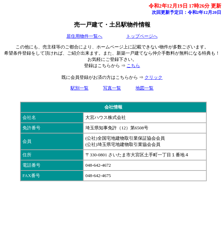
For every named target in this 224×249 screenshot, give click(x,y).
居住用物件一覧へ (84, 36)
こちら (133, 65)
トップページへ (142, 36)
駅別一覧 (79, 88)
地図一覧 (144, 88)
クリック (153, 77)
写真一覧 (112, 88)
